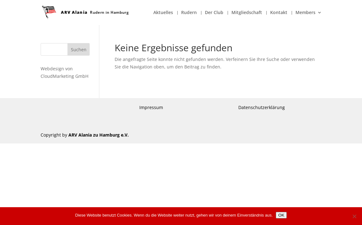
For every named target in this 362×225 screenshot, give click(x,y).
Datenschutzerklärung (261, 107)
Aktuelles (163, 12)
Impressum (151, 107)
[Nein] (354, 216)
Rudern (189, 12)
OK (281, 215)
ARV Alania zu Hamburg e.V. (98, 135)
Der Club (214, 12)
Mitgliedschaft (246, 12)
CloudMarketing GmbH (64, 76)
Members (305, 12)
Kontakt (278, 12)
